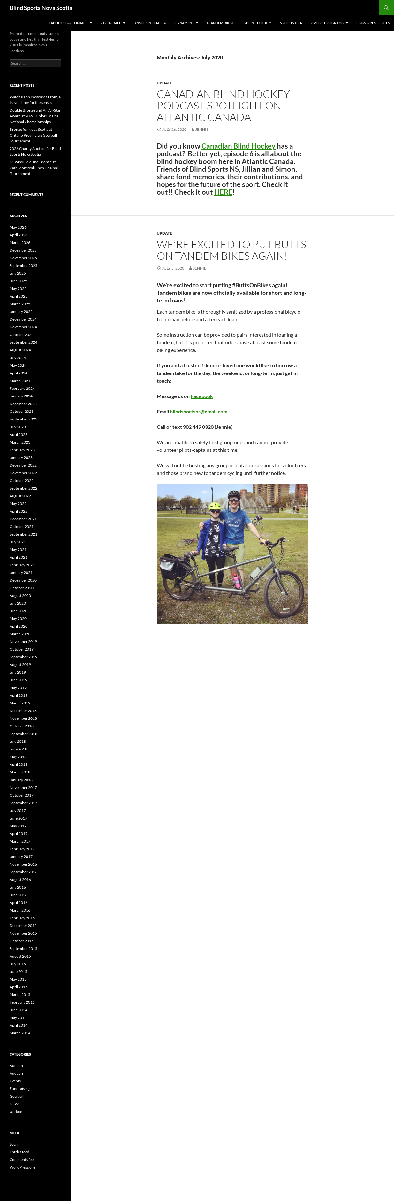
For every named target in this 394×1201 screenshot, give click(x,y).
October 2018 (22, 726)
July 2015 (18, 964)
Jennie (201, 129)
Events (15, 1081)
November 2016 (23, 864)
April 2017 (18, 833)
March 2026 (20, 242)
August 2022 (20, 495)
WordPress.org (22, 1167)
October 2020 (22, 587)
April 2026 (18, 234)
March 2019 (20, 703)
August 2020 (20, 595)
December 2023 (23, 403)
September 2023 (23, 419)
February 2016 (22, 917)
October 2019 (22, 649)
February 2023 (22, 449)
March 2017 (20, 841)
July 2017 (18, 810)
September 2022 (23, 488)
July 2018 (18, 741)
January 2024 (21, 396)
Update (164, 83)
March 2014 (20, 1033)
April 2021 (18, 557)
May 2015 (18, 979)
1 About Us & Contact (68, 23)
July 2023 (18, 426)
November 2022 (23, 472)
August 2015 (20, 956)
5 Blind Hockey (257, 23)
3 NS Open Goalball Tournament (164, 23)
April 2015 (18, 987)
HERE (223, 192)
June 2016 (18, 894)
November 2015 (23, 933)
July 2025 (18, 273)
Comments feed (23, 1159)
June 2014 (18, 1010)
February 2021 (22, 564)
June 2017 (18, 818)
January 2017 (21, 856)
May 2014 (18, 1017)
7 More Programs (327, 23)
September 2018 (23, 733)
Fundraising (20, 1088)
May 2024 (18, 365)
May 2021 (18, 549)
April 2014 (18, 1025)
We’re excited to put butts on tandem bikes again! (231, 250)
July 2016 (18, 887)
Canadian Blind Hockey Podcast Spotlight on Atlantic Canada (223, 105)
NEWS (15, 1104)
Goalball (17, 1096)
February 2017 (22, 848)
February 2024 (22, 388)
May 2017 (18, 825)
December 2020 (23, 580)
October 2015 (22, 940)
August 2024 (20, 350)
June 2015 (18, 971)
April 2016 (18, 902)
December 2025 (23, 250)
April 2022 (18, 511)
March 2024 (20, 380)
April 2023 (18, 434)
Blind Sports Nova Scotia (41, 7)
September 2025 (23, 265)
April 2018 (18, 764)
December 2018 (23, 710)
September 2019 (23, 657)
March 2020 (20, 634)
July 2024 (18, 357)
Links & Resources (373, 23)
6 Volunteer (291, 23)
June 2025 (18, 281)
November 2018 (23, 718)
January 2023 (21, 457)
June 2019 (18, 680)
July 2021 (18, 541)
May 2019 (18, 687)
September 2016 (23, 871)
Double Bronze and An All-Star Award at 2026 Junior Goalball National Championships (35, 116)
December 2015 (23, 925)
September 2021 (23, 534)
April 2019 (18, 695)
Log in (14, 1144)
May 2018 (18, 756)
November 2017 (23, 787)
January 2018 (21, 779)
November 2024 (23, 327)
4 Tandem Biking (221, 23)
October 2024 (22, 334)
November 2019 (23, 641)
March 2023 (20, 442)
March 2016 (20, 910)
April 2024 (18, 373)
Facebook (202, 396)
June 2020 (18, 610)
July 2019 (18, 672)
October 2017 (22, 795)
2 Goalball (111, 23)
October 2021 (22, 526)
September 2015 (23, 948)
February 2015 (22, 1002)
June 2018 (18, 749)
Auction (16, 1065)
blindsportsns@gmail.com (198, 411)
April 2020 (18, 626)
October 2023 (22, 411)
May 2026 (18, 227)
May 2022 (18, 503)
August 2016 (20, 879)
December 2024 (23, 319)
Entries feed (19, 1152)
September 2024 (23, 342)
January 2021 (21, 572)
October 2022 (22, 480)
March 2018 (20, 772)
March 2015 (20, 994)
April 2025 (18, 296)
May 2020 (18, 618)
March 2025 (20, 304)
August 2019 (20, 664)
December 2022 (23, 465)
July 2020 (18, 603)
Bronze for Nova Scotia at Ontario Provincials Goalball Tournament (33, 135)
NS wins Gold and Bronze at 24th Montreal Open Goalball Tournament (34, 168)
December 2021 (23, 518)
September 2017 (23, 802)
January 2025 (21, 311)
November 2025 (23, 257)
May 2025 (18, 288)
